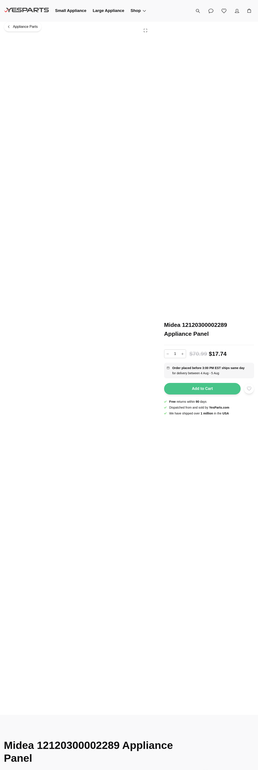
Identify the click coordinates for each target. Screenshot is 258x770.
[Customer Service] (211, 11)
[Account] (237, 11)
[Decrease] (168, 354)
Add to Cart (202, 389)
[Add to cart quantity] (175, 353)
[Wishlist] (224, 11)
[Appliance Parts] (23, 26)
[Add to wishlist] (249, 389)
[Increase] (182, 354)
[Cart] (249, 11)
